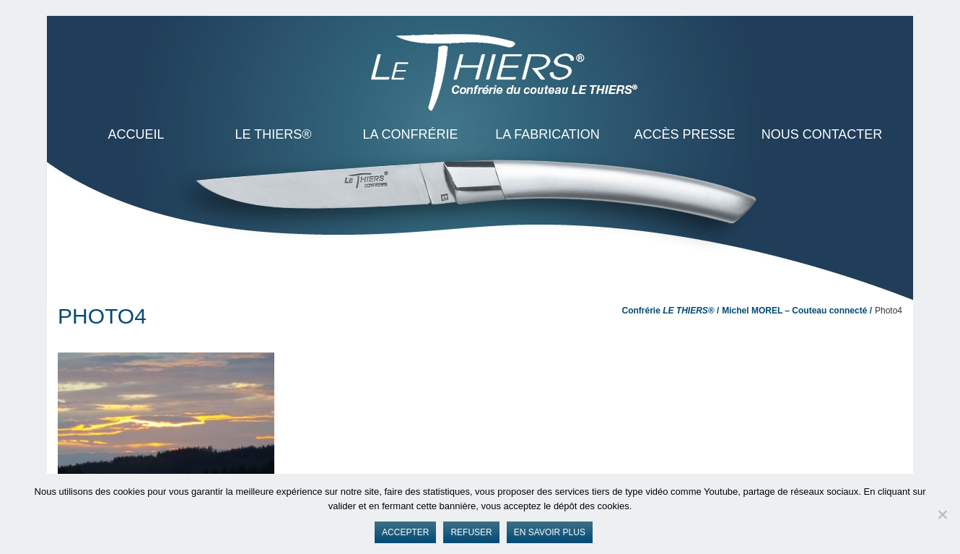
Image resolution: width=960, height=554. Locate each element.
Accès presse (684, 134)
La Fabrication (547, 134)
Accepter (405, 532)
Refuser (471, 532)
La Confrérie (410, 134)
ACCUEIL (136, 134)
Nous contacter (822, 134)
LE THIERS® (273, 134)
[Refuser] (942, 514)
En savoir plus (549, 532)
